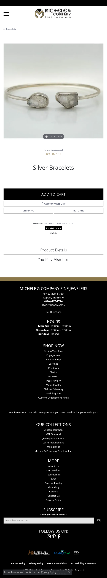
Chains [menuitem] (53, 372)
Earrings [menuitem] (53, 363)
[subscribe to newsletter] (98, 521)
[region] (53, 91)
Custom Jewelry (53, 483)
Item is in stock (53, 228)
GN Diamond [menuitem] (53, 434)
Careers (53, 491)
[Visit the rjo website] (76, 552)
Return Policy (18, 563)
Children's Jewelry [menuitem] (53, 389)
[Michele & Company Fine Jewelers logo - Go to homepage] (53, 13)
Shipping (28, 210)
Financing (53, 487)
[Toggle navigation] (6, 14)
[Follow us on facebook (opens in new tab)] (58, 536)
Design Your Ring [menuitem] (53, 351)
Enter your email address (53, 514)
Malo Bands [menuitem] (53, 446)
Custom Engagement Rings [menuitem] (53, 397)
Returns (78, 210)
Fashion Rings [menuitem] (53, 359)
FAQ (53, 478)
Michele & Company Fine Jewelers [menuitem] (53, 451)
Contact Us (53, 495)
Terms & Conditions (57, 563)
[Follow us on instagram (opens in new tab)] (49, 536)
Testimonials (54, 474)
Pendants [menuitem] (53, 368)
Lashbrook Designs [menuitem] (53, 442)
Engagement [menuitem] (53, 355)
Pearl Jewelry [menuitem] (53, 380)
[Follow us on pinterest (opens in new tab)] (54, 536)
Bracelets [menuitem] (53, 376)
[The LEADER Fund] (62, 552)
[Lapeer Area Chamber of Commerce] (39, 552)
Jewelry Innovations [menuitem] (53, 438)
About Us (53, 466)
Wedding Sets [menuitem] (53, 393)
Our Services (53, 470)
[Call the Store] (53, 301)
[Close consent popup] (69, 572)
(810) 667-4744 (53, 153)
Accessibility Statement (83, 563)
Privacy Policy (53, 500)
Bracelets (11, 29)
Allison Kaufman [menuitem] (53, 429)
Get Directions (53, 311)
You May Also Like (53, 259)
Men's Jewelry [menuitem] (53, 385)
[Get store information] (53, 305)
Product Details (53, 250)
